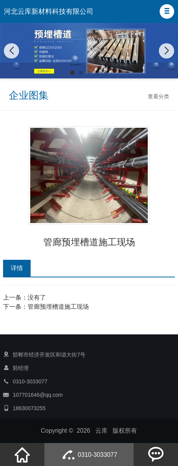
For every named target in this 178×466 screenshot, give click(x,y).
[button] (167, 11)
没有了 (37, 297)
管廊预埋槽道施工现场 (58, 306)
